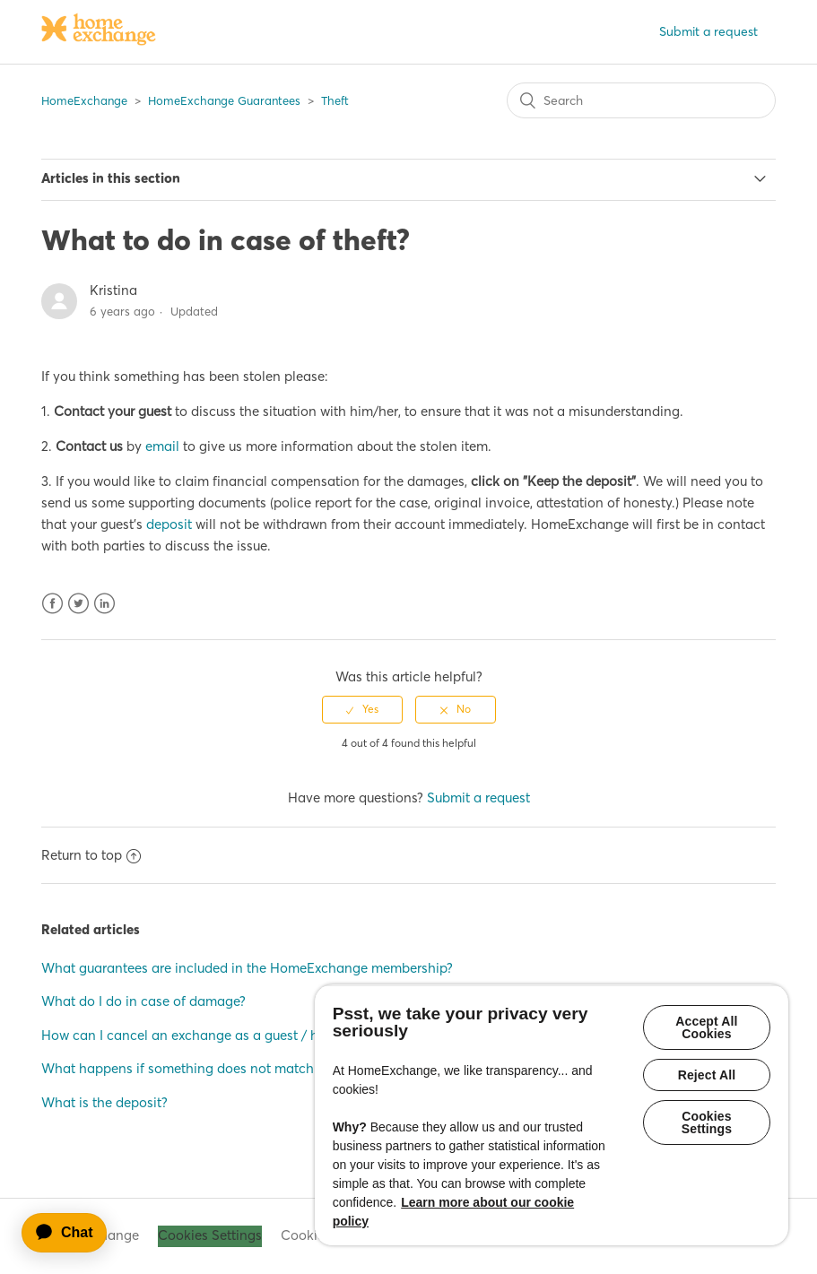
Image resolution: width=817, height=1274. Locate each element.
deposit (169, 524)
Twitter (78, 604)
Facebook (52, 604)
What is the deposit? (104, 1102)
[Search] (641, 100)
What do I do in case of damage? (143, 1001)
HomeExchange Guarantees (224, 100)
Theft (335, 100)
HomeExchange (84, 100)
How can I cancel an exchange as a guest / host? (192, 1035)
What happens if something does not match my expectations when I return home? (294, 1068)
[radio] (362, 709)
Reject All (707, 1075)
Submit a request (708, 31)
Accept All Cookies (706, 1027)
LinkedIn (104, 604)
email (162, 446)
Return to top (91, 854)
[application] (72, 1233)
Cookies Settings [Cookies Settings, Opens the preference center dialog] (707, 1122)
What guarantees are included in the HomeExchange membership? (247, 967)
